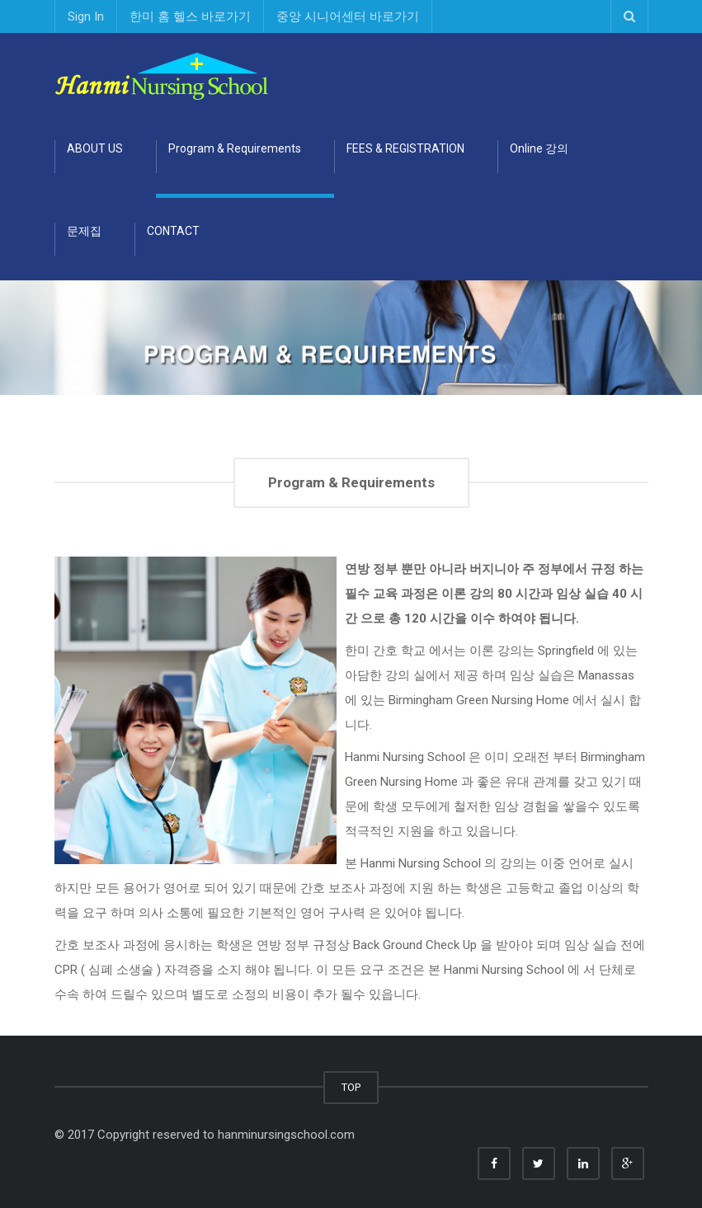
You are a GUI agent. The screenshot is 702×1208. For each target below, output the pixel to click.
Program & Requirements (234, 148)
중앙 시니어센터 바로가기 (347, 16)
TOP (351, 1087)
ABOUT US (95, 148)
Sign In (86, 16)
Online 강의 (539, 148)
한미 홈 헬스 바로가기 (190, 16)
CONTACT (173, 230)
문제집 (84, 230)
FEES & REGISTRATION (405, 148)
